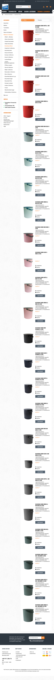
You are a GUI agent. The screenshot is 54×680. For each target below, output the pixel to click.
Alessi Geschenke (8, 39)
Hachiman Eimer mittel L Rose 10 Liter (41, 282)
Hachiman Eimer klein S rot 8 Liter (42, 80)
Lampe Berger (7, 59)
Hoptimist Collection (9, 48)
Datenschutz (6, 126)
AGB (5, 127)
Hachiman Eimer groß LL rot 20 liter (41, 106)
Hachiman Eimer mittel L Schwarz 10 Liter (41, 383)
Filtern (24, 20)
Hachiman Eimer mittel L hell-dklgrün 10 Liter (41, 584)
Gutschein (6, 23)
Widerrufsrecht (7, 124)
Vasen (6, 87)
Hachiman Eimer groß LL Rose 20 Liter (41, 307)
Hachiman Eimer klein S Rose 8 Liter (41, 257)
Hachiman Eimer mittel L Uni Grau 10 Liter (42, 483)
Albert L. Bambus (8, 37)
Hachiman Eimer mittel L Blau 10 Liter (41, 181)
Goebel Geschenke (9, 41)
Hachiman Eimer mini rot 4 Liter (42, 55)
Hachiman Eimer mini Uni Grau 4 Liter (41, 433)
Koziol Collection (8, 57)
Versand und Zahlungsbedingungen (9, 121)
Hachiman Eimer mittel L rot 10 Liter (42, 30)
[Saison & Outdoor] (30, 11)
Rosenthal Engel (8, 78)
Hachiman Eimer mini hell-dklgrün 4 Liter (42, 534)
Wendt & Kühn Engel (9, 90)
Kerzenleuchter (8, 50)
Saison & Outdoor (8, 32)
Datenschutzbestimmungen (38, 644)
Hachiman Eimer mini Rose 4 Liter (42, 231)
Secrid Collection (8, 67)
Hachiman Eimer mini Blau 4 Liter (42, 131)
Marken (5, 25)
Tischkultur (6, 27)
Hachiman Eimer (8, 46)
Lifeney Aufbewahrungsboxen (9, 62)
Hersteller (24, 24)
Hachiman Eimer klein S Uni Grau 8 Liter (42, 458)
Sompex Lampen (8, 83)
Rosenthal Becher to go (10, 76)
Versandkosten (24, 673)
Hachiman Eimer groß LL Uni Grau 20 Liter (41, 509)
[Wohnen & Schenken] (44, 11)
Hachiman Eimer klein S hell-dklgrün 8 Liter (41, 559)
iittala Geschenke (8, 43)
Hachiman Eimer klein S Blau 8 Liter (41, 156)
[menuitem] (50, 6)
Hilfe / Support (7, 117)
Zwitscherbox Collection (10, 92)
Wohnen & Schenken (8, 34)
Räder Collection (8, 69)
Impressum (18, 664)
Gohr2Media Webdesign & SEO (33, 675)
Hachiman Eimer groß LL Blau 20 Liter (41, 206)
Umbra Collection (8, 85)
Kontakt (5, 119)
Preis (38, 24)
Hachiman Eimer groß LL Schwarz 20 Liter (41, 408)
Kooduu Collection (9, 55)
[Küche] (20, 11)
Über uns (6, 95)
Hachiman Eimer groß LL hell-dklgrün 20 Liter (41, 609)
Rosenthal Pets (8, 81)
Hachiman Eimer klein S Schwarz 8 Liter (41, 357)
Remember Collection (9, 72)
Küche (5, 30)
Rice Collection (8, 74)
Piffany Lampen (8, 65)
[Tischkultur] (12, 11)
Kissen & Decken (8, 52)
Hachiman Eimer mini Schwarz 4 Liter (40, 332)
